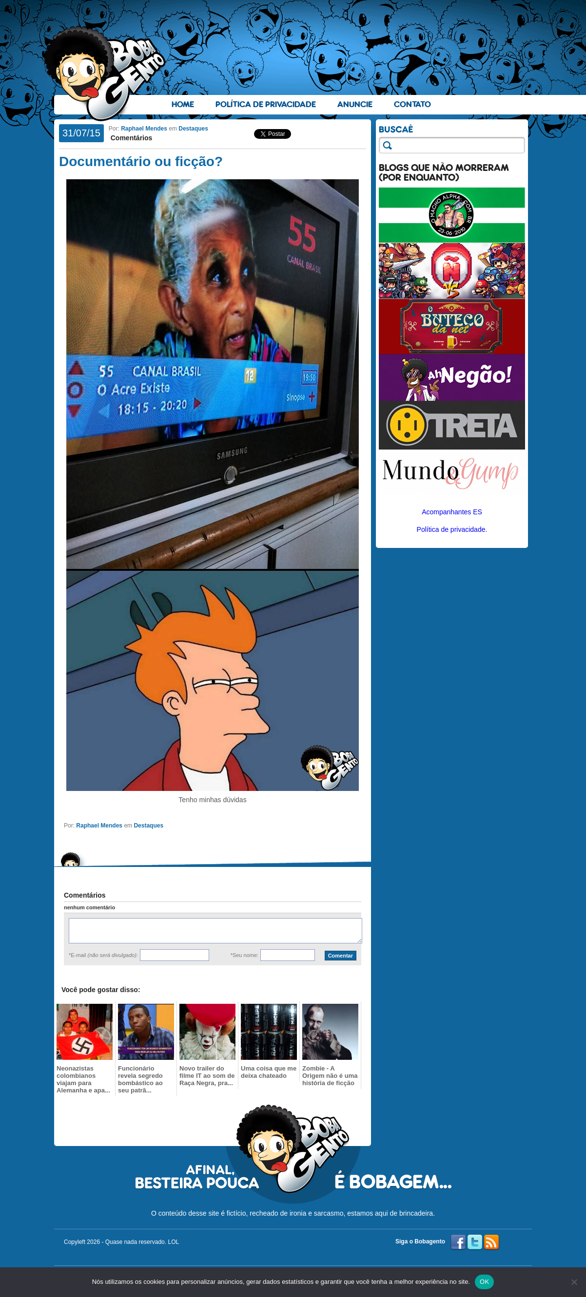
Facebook (458, 1242)
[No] (574, 1282)
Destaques (193, 128)
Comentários (130, 138)
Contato (412, 104)
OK (484, 1281)
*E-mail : (103, 955)
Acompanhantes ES (452, 512)
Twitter (475, 1242)
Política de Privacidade (265, 104)
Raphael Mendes (144, 128)
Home (183, 104)
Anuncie (354, 104)
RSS (491, 1242)
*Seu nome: (244, 955)
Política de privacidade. (452, 529)
